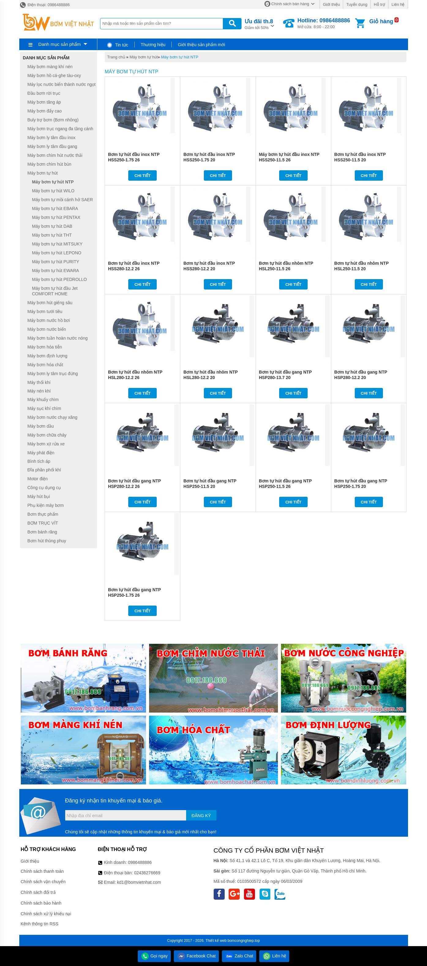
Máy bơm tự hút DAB (52, 226)
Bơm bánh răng (42, 531)
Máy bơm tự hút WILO (53, 190)
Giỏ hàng (381, 21)
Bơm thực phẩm (43, 514)
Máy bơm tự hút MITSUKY (57, 244)
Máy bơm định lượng (48, 355)
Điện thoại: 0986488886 (44, 4)
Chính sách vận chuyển (43, 881)
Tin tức (117, 44)
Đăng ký (201, 815)
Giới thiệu (331, 4)
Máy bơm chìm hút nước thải (55, 155)
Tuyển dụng (356, 4)
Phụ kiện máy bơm (46, 505)
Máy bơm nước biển (47, 329)
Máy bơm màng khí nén (50, 66)
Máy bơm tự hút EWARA (55, 270)
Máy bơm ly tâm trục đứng (53, 373)
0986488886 (140, 862)
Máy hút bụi (39, 496)
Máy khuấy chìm (43, 399)
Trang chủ (116, 57)
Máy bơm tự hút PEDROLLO (59, 279)
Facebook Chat (196, 955)
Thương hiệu (153, 44)
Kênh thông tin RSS (39, 923)
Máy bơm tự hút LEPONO (56, 252)
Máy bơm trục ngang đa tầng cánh (60, 128)
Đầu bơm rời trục (44, 93)
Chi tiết (142, 175)
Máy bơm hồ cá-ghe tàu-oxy (54, 75)
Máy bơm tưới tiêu (45, 311)
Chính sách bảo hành (41, 903)
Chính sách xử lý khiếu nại (46, 913)
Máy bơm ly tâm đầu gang (52, 146)
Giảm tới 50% (259, 23)
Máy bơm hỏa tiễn (45, 347)
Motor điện (38, 478)
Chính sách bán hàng (290, 4)
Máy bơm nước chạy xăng (52, 417)
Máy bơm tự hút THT (52, 235)
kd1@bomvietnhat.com (139, 882)
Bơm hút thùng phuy (47, 540)
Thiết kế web (216, 940)
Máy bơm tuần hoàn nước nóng (58, 338)
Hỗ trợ (379, 4)
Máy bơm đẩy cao (45, 111)
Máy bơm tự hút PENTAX (56, 217)
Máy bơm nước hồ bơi (49, 320)
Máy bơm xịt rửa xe (46, 443)
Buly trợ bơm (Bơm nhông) (53, 119)
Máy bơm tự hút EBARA (55, 208)
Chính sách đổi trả (38, 892)
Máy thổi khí (39, 382)
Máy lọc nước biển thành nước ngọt (62, 84)
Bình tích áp (39, 461)
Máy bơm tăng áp (44, 102)
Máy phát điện (41, 452)
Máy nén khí (39, 391)
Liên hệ (397, 4)
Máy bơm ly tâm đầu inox (52, 137)
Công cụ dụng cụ (44, 487)
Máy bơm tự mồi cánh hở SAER (62, 199)
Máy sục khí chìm (44, 408)
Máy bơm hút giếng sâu (50, 302)
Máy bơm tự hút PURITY (55, 261)
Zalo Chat (239, 955)
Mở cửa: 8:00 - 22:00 (324, 23)
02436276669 (147, 872)
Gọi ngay (154, 955)
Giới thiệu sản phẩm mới (201, 44)
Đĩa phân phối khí (44, 469)
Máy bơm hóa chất (45, 364)
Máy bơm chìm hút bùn (50, 164)
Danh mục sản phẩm (59, 44)
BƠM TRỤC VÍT (43, 523)
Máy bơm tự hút (143, 57)
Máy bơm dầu (41, 426)
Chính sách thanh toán (42, 871)
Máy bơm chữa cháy (47, 435)
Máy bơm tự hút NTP (179, 57)
